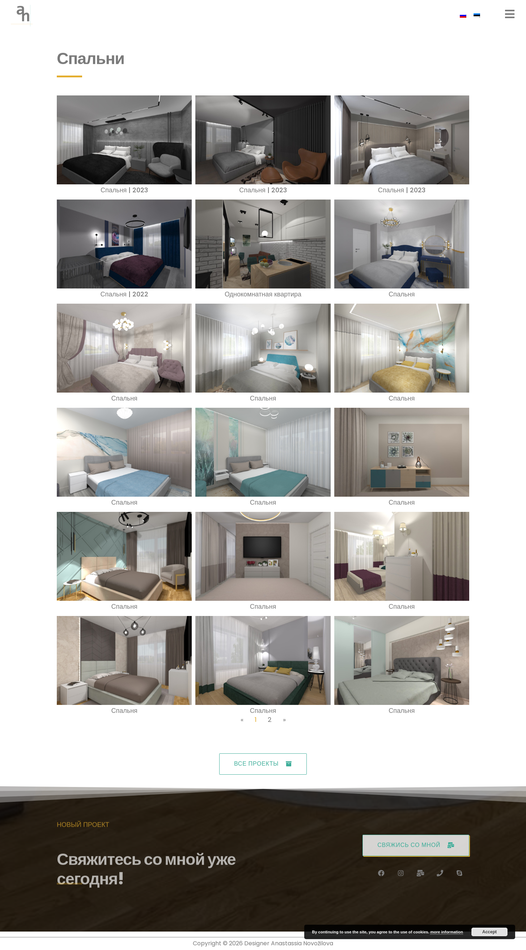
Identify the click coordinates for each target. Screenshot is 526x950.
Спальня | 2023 (124, 189)
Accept (489, 931)
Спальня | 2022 (124, 294)
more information (446, 932)
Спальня (402, 294)
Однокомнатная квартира (263, 294)
